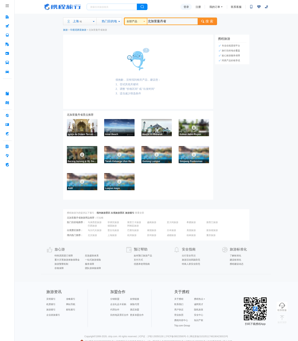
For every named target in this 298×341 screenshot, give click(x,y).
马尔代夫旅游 (94, 230)
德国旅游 (112, 225)
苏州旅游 (151, 235)
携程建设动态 (236, 264)
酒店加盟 (134, 309)
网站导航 (70, 304)
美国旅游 (191, 230)
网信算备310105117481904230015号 (209, 336)
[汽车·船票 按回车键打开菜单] (7, 63)
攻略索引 (70, 299)
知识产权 (198, 320)
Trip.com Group (182, 325)
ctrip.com (112, 336)
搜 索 (207, 21)
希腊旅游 (191, 222)
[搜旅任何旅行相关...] (112, 7)
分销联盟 (114, 299)
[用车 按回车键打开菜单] (7, 72)
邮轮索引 (70, 309)
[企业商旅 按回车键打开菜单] (7, 146)
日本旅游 (171, 230)
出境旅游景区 (117, 212)
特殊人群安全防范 (191, 264)
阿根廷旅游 (133, 225)
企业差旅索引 (53, 315)
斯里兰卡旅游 (134, 222)
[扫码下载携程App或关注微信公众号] (251, 7)
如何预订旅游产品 (143, 255)
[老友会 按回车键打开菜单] (7, 156)
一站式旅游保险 (93, 259)
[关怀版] (266, 7)
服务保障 (89, 264)
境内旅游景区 (103, 212)
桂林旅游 (191, 235)
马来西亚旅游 (94, 222)
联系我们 (178, 304)
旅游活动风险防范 (191, 259)
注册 (198, 7)
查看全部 (139, 212)
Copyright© (90, 336)
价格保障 (59, 268)
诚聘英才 (198, 304)
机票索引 (50, 304)
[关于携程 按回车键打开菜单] (7, 165)
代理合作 (114, 309)
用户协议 (178, 309)
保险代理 (134, 304)
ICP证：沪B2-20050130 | (152, 336)
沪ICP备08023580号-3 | (177, 336)
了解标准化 (235, 255)
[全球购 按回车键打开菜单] (7, 115)
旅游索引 (129, 212)
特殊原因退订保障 (64, 255)
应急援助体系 (92, 255)
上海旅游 (112, 235)
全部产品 (136, 21)
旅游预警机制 (61, 264)
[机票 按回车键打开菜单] (7, 26)
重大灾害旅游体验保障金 (67, 259)
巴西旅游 (92, 225)
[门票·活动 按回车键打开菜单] (7, 53)
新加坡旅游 (212, 230)
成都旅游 (171, 235)
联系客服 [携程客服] (236, 7)
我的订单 (214, 7)
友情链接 (134, 299)
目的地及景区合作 (119, 315)
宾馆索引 (50, 299)
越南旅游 (151, 222)
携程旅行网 (62, 7)
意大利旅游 (172, 222)
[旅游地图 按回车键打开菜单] (7, 103)
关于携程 (178, 299)
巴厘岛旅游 (133, 230)
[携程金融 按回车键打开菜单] (7, 134)
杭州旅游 (131, 235)
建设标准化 (235, 259)
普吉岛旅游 (113, 230)
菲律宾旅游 (113, 222)
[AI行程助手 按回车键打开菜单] (7, 84)
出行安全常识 (189, 255)
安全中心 (198, 315)
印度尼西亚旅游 (78, 30)
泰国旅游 (151, 230)
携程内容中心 (181, 320)
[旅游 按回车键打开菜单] (7, 44)
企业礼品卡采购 (118, 304)
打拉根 (100, 217)
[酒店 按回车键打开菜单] (7, 17)
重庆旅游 (211, 235)
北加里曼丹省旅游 (98, 30)
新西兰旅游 (212, 222)
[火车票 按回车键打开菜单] (7, 35)
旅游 (65, 30)
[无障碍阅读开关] (259, 7)
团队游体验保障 (93, 268)
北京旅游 (92, 235)
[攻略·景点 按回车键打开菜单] (7, 94)
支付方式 (138, 259)
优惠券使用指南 (142, 264)
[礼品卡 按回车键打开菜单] (7, 125)
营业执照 (178, 315)
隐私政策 (198, 309)
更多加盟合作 (137, 315)
